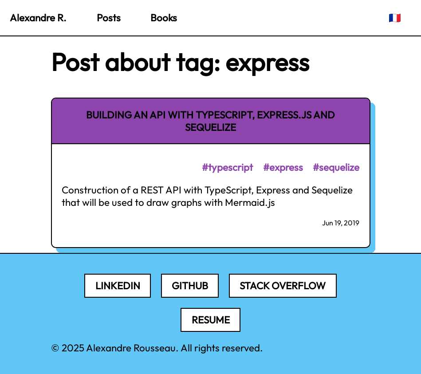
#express (283, 167)
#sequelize (336, 167)
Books (163, 18)
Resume (211, 320)
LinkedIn (117, 286)
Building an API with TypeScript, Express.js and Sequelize (210, 121)
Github (190, 286)
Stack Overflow (283, 286)
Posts (109, 18)
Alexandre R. (38, 18)
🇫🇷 (395, 18)
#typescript (227, 167)
